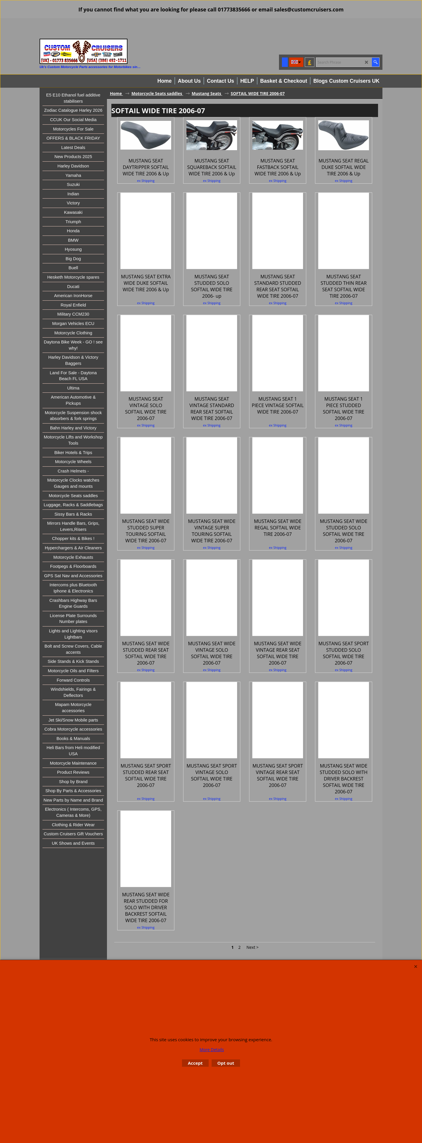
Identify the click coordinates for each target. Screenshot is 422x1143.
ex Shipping (145, 221)
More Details (212, 1049)
